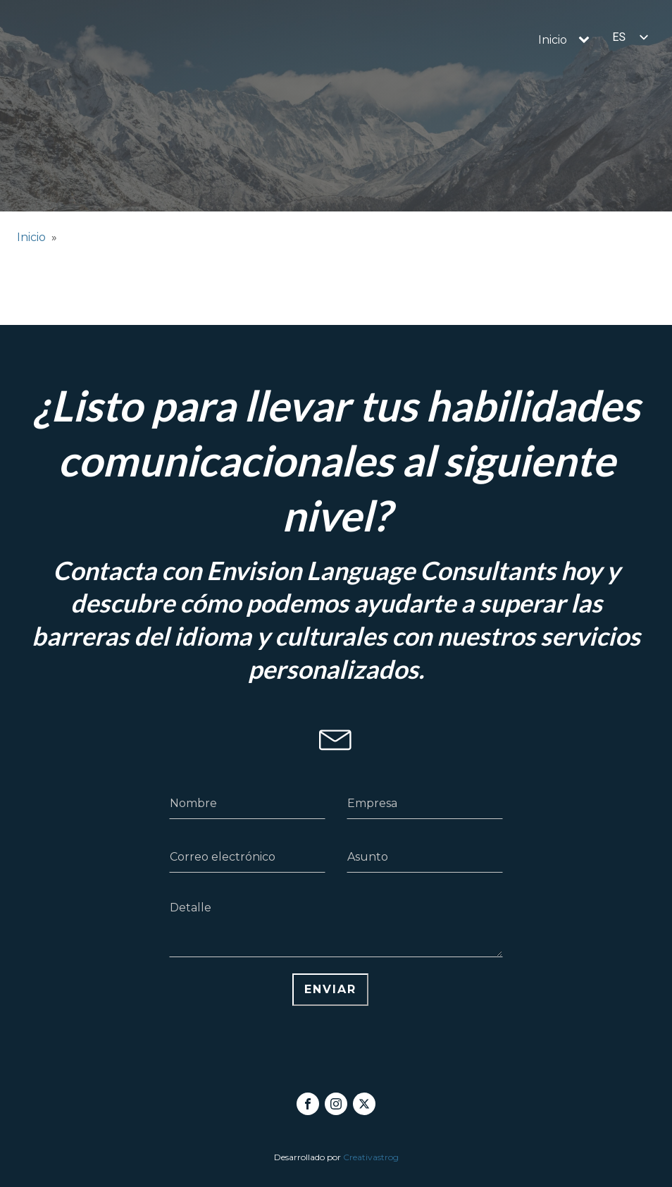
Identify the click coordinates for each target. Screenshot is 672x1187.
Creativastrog (371, 1157)
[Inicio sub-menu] (586, 40)
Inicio (552, 40)
